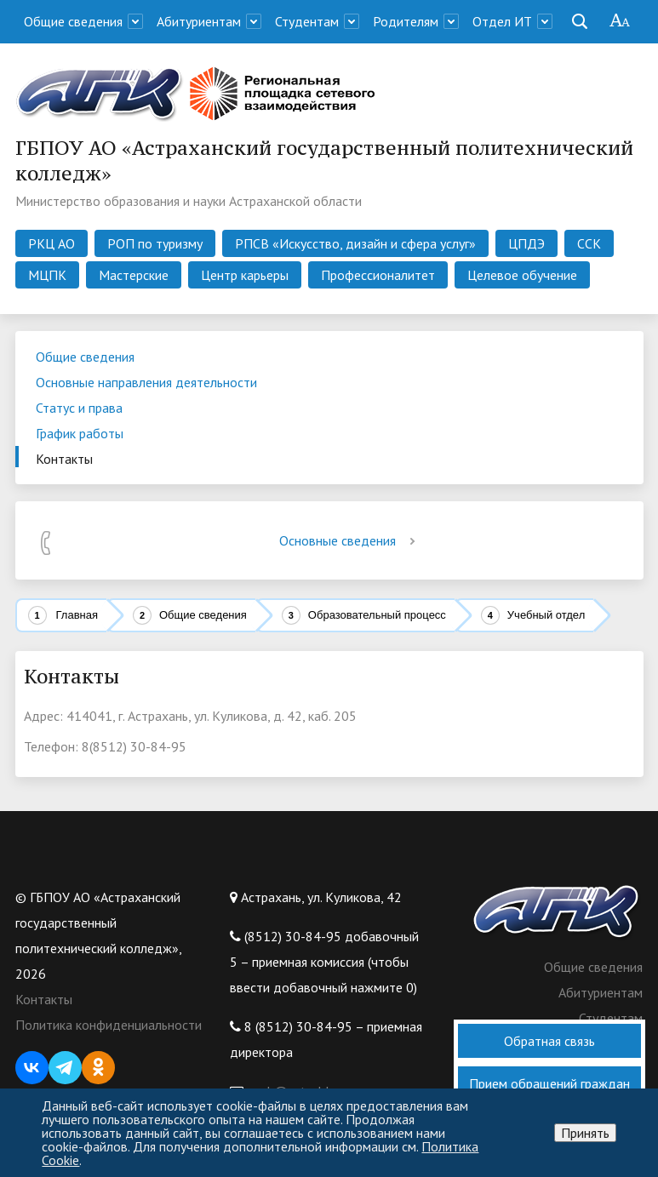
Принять (585, 1132)
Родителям (405, 21)
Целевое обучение (522, 274)
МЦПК (47, 274)
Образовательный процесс (377, 614)
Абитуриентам (199, 21)
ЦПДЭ (526, 243)
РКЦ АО (51, 243)
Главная (77, 614)
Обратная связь (549, 1040)
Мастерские (134, 274)
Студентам (307, 21)
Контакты (43, 999)
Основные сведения (350, 540)
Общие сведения (73, 21)
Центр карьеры (245, 274)
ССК (589, 243)
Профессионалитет (378, 274)
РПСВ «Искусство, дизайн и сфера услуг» (355, 243)
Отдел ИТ (502, 21)
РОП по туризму (155, 243)
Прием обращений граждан (549, 1083)
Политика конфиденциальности (108, 1024)
